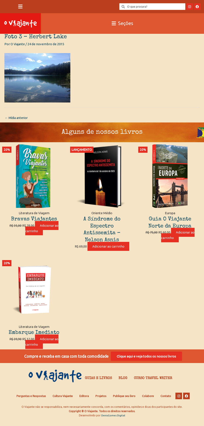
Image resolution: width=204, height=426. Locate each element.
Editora (84, 402)
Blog (122, 385)
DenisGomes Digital (113, 421)
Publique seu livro (124, 402)
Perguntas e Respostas (31, 402)
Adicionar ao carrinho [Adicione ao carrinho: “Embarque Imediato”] (42, 347)
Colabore (148, 402)
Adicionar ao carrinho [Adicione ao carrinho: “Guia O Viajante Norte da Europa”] (177, 235)
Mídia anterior (17, 118)
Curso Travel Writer (153, 385)
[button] (20, 6)
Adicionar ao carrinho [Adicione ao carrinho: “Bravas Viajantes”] (42, 228)
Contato (165, 402)
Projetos (100, 402)
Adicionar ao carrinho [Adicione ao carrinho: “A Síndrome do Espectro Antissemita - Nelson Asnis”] (106, 249)
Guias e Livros (98, 385)
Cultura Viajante (63, 402)
